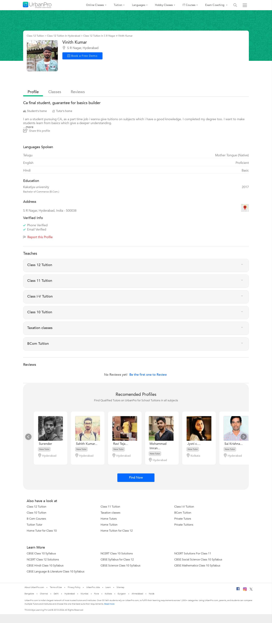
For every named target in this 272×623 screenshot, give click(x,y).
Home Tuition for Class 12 (117, 531)
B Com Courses (36, 519)
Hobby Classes (164, 5)
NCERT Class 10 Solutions (117, 553)
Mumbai (84, 593)
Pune (96, 593)
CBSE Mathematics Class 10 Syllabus (197, 565)
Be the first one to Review (148, 374)
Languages (138, 5)
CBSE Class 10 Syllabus (41, 553)
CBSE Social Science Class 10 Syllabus (198, 559)
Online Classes (95, 5)
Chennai (44, 593)
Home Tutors (109, 519)
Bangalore (29, 593)
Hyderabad (70, 593)
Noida (151, 593)
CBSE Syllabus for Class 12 (117, 559)
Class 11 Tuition (110, 507)
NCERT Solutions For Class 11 (192, 553)
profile (33, 92)
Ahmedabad (137, 593)
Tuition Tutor (34, 525)
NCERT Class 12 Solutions (43, 559)
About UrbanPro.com (34, 587)
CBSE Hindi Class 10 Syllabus (45, 565)
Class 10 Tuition (36, 513)
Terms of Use (56, 587)
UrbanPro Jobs (93, 587)
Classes (54, 92)
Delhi (56, 593)
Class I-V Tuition (184, 507)
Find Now (136, 477)
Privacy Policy (74, 587)
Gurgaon (122, 593)
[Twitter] (251, 590)
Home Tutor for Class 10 (42, 531)
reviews (78, 92)
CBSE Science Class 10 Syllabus (120, 565)
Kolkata (108, 593)
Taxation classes (110, 513)
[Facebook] (238, 590)
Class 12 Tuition (36, 507)
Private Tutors (182, 519)
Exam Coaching (215, 5)
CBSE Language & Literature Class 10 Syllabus (55, 571)
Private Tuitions (183, 525)
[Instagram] (245, 590)
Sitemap (120, 587)
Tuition (118, 5)
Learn (108, 587)
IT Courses (189, 5)
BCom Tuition (182, 513)
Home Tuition (109, 525)
